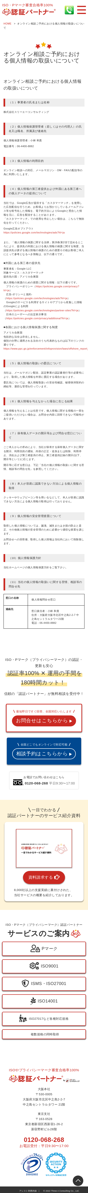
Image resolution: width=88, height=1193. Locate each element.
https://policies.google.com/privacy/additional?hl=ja (37, 318)
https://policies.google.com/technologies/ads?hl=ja (34, 232)
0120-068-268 (44, 1139)
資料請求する (44, 877)
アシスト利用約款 (28, 1191)
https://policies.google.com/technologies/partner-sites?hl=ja (42, 310)
